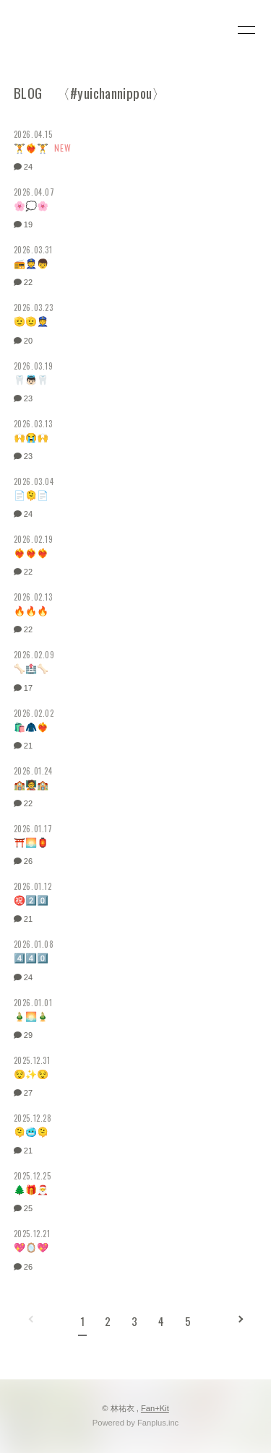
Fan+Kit (155, 1408)
